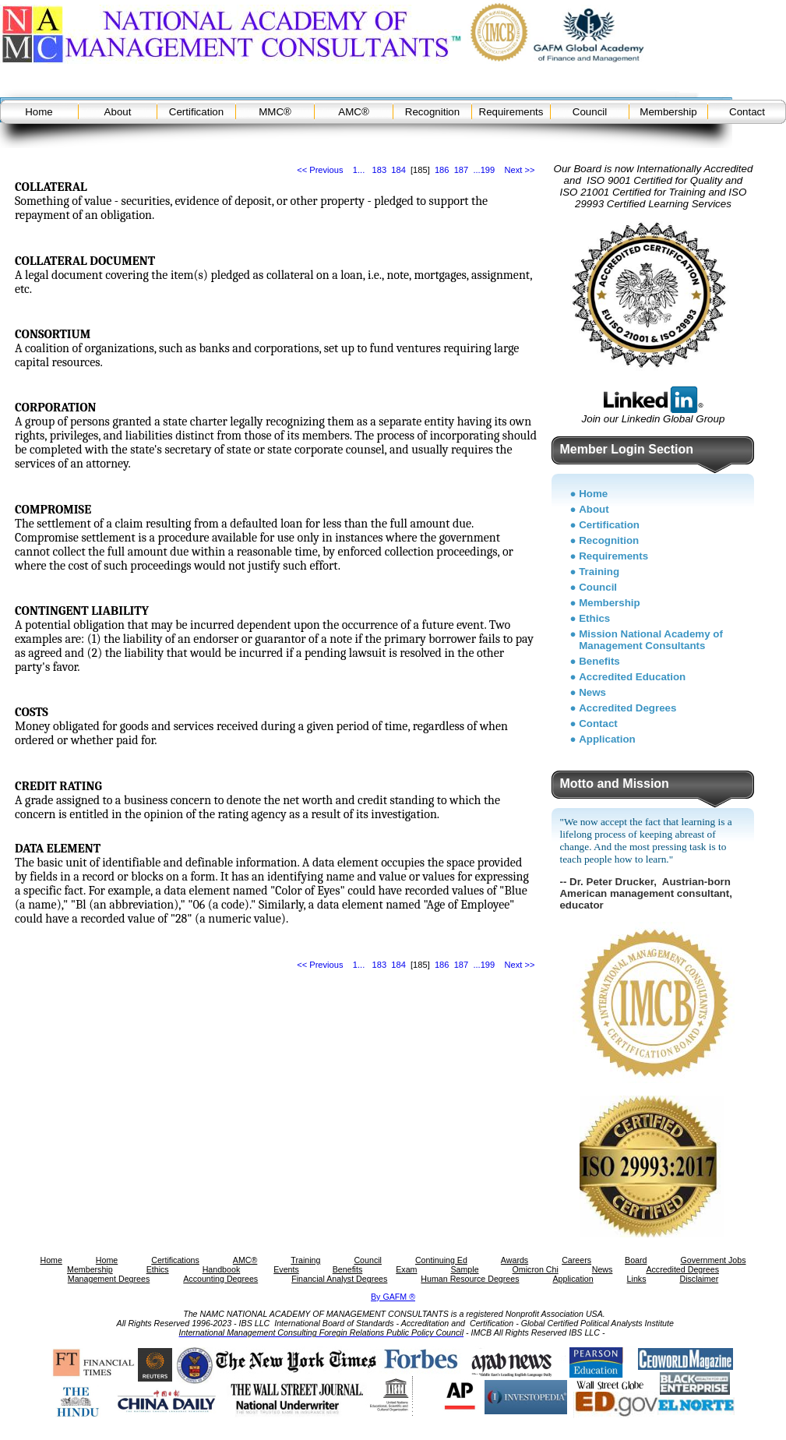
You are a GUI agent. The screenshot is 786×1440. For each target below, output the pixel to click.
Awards (514, 1260)
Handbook (222, 1269)
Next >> (520, 170)
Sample (464, 1269)
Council (590, 112)
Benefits (599, 661)
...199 (484, 170)
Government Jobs (712, 1260)
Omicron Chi (536, 1269)
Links (637, 1278)
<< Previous (320, 170)
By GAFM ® (393, 1296)
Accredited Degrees (627, 708)
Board (636, 1260)
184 (398, 170)
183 (379, 170)
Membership (668, 112)
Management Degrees (109, 1278)
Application (607, 739)
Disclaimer (698, 1278)
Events (286, 1269)
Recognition (432, 112)
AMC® (353, 112)
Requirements (511, 112)
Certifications (175, 1260)
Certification (196, 112)
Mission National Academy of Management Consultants (651, 639)
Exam (406, 1269)
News (592, 692)
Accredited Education (632, 677)
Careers (576, 1260)
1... (359, 170)
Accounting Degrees (220, 1278)
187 (461, 170)
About (118, 112)
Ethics (594, 618)
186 (442, 170)
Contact (747, 112)
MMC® (275, 112)
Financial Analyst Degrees (339, 1278)
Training (599, 571)
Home (39, 112)
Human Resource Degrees (470, 1278)
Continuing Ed (441, 1260)
